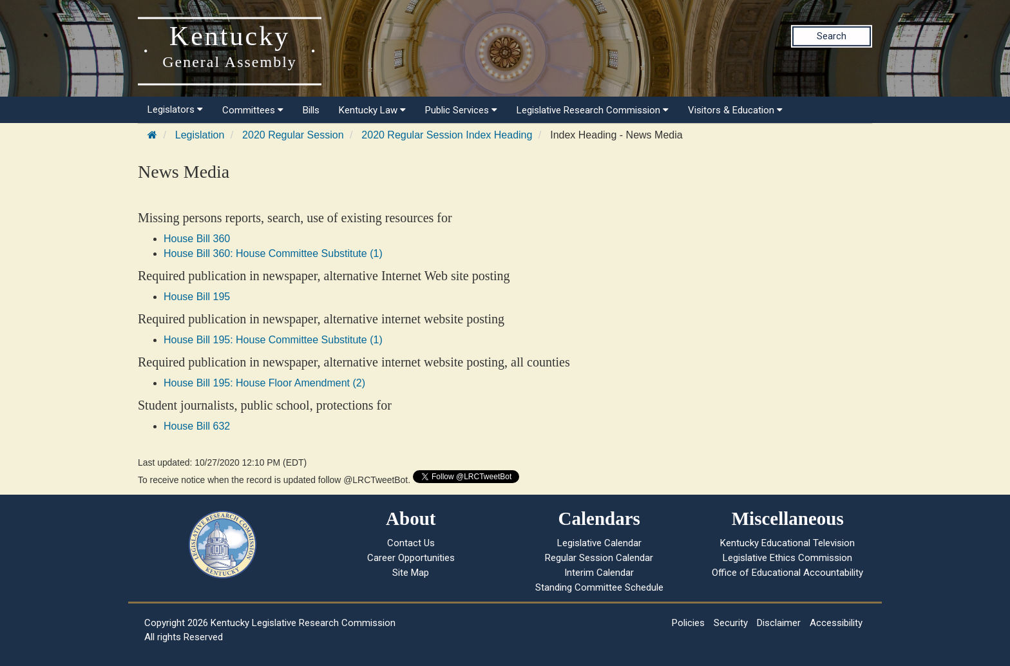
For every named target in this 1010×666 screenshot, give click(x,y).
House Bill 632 (197, 426)
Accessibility (836, 623)
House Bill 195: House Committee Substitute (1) (273, 339)
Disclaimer (779, 623)
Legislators (175, 109)
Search (831, 36)
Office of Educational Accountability (787, 572)
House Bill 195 (197, 296)
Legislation (200, 134)
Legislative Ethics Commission (787, 558)
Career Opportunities (411, 558)
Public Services (461, 110)
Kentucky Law (372, 110)
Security (731, 623)
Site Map (410, 572)
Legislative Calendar (599, 543)
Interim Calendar (599, 572)
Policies (688, 623)
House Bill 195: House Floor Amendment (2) (264, 382)
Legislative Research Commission (593, 110)
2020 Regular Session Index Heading (446, 134)
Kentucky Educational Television (787, 543)
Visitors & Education (735, 110)
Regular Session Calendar (599, 558)
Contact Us (411, 543)
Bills (311, 110)
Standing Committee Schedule (599, 587)
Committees (252, 110)
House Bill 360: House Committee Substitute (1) (273, 253)
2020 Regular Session (292, 134)
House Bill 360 (197, 238)
